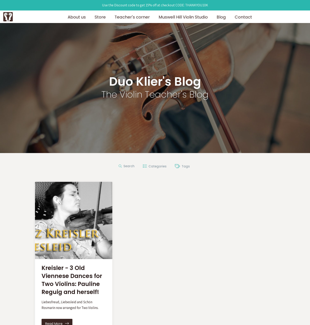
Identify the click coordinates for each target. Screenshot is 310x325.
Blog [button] (221, 17)
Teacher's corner (132, 17)
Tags (182, 166)
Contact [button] (243, 17)
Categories (155, 166)
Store (100, 17)
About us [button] (77, 17)
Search (127, 166)
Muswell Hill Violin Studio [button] (183, 17)
